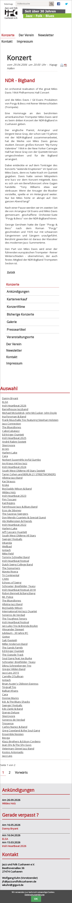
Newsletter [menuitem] (46, 35)
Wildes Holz (9, 492)
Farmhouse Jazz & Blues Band (19, 506)
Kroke (5, 485)
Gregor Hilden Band (13, 669)
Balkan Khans (10, 690)
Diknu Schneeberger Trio (16, 665)
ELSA (5, 402)
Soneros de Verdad (13, 615)
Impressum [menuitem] (25, 42)
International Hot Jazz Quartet (19, 611)
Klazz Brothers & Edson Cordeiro (21, 741)
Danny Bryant (10, 398)
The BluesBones (11, 427)
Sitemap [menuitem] (8, 3)
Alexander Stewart (13, 629)
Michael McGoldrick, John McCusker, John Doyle (29, 413)
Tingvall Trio (9, 687)
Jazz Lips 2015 (10, 672)
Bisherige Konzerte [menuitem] (20, 314)
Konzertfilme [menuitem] (16, 307)
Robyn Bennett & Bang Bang (18, 593)
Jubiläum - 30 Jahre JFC (15, 633)
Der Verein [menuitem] (26, 35)
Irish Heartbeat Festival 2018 (19, 590)
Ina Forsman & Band (14, 416)
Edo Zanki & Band (12, 709)
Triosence (8, 723)
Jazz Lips (7, 756)
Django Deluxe (10, 712)
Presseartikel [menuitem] (16, 330)
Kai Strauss (8, 481)
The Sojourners (11, 568)
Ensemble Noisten (13, 734)
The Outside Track (12, 654)
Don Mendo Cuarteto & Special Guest (24, 517)
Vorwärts (21, 773)
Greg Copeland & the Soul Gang (21, 730)
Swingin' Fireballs (12, 539)
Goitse (6, 636)
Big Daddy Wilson (12, 608)
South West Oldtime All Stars (19, 535)
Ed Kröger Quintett (13, 434)
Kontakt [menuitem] (6, 42)
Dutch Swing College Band (17, 564)
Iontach (6, 550)
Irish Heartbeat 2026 (14, 405)
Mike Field (8, 553)
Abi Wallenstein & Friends (17, 521)
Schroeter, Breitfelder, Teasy (19, 586)
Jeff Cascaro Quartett (14, 532)
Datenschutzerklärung (35, 894)
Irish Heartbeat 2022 (14, 524)
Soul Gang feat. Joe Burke (17, 658)
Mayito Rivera (10, 571)
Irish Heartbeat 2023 (14, 495)
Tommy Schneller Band (16, 557)
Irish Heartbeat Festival (15, 561)
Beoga (6, 737)
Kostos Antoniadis (12, 752)
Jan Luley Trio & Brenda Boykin (20, 626)
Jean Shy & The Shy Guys (16, 745)
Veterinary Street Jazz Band (18, 748)
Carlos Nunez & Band (14, 727)
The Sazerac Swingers (15, 514)
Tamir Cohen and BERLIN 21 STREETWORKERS (29, 474)
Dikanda (7, 542)
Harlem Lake (9, 452)
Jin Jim (5, 449)
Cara (5, 456)
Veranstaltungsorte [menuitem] (20, 337)
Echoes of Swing (11, 582)
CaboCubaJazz (11, 431)
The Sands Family (12, 647)
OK (36, 898)
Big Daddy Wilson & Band (17, 488)
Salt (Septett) (9, 640)
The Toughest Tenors (14, 618)
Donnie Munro (10, 698)
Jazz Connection (11, 423)
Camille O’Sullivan (12, 676)
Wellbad (7, 546)
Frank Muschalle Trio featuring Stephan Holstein (30, 420)
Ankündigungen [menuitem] (18, 292)
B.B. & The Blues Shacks (16, 701)
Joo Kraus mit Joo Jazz (14, 463)
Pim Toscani (9, 499)
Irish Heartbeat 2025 (14, 438)
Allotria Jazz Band (12, 477)
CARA (5, 579)
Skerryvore (8, 445)
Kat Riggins (8, 503)
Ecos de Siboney (11, 510)
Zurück (11, 272)
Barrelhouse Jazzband (15, 409)
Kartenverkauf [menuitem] (17, 299)
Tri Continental (10, 575)
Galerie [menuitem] (12, 322)
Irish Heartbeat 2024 (14, 467)
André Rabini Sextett (14, 441)
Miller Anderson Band (14, 644)
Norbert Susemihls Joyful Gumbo (21, 459)
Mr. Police (7, 597)
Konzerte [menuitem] (7, 35)
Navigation (66, 25)
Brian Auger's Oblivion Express (20, 683)
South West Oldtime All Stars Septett (23, 470)
